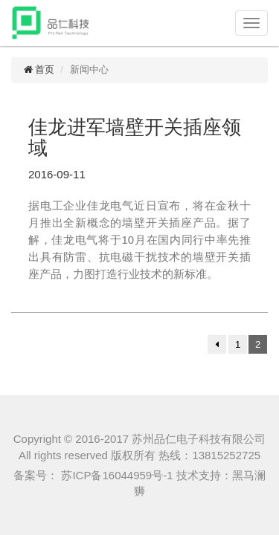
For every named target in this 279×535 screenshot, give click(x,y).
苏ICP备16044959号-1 (115, 475)
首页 (38, 69)
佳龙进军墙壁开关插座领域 (134, 138)
